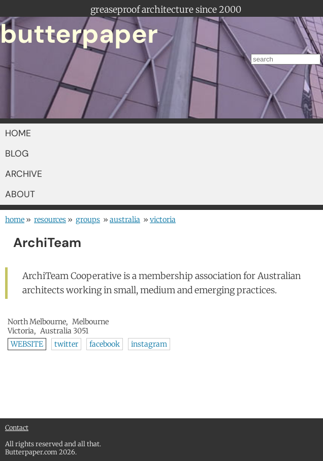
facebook (104, 344)
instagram (149, 344)
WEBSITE (27, 344)
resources (50, 219)
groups (88, 219)
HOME (18, 133)
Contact (16, 427)
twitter (66, 344)
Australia (125, 219)
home (14, 219)
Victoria (163, 219)
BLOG (16, 153)
